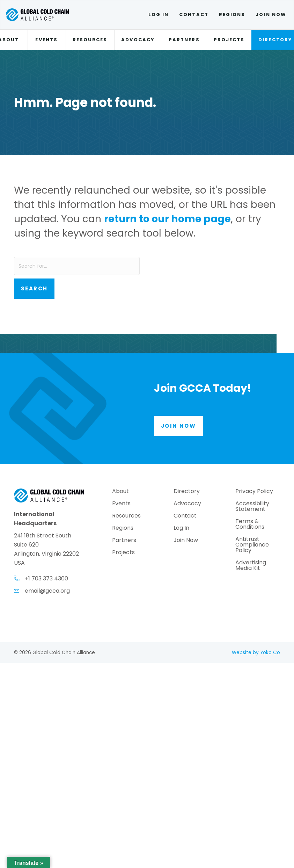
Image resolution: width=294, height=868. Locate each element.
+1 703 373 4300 (46, 578)
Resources (90, 39)
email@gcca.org (47, 591)
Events (46, 39)
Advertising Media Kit (250, 566)
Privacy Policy (254, 492)
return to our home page (167, 219)
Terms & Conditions (249, 525)
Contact (193, 14)
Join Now (271, 14)
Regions (232, 14)
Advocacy (138, 39)
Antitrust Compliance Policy (252, 545)
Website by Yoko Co (256, 652)
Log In (158, 14)
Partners (184, 39)
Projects (229, 39)
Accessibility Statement (252, 507)
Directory (187, 492)
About (120, 492)
